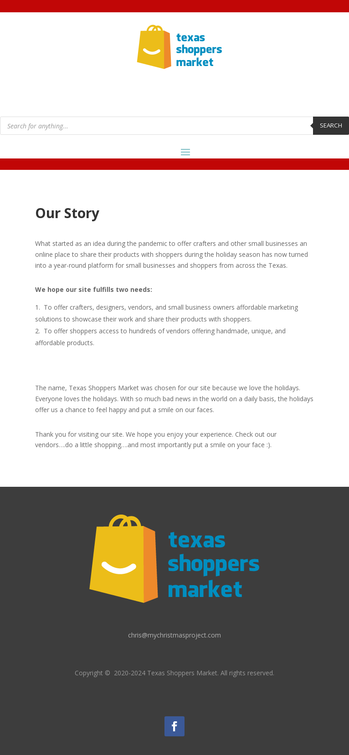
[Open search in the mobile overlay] (174, 126)
